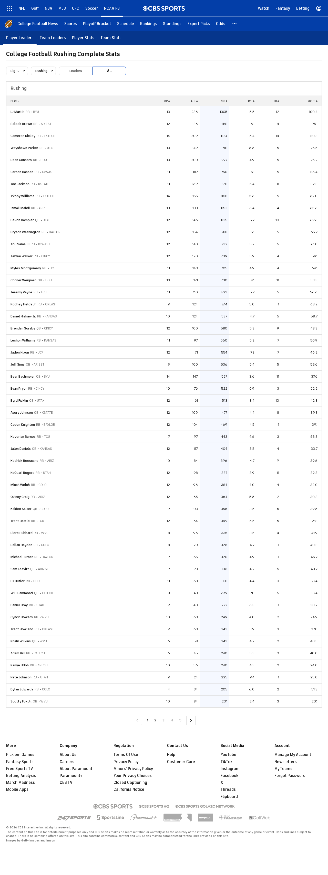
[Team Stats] (111, 38)
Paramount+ (71, 775)
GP (167, 101)
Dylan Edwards (22, 689)
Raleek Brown (21, 124)
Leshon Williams (23, 340)
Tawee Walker (22, 256)
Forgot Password (289, 775)
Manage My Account (292, 754)
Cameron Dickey (23, 136)
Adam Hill (18, 653)
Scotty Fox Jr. (21, 701)
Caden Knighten (23, 424)
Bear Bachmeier (23, 376)
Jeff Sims (18, 364)
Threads (228, 789)
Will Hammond (22, 593)
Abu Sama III (20, 244)
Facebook (229, 775)
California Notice (129, 789)
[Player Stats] (83, 38)
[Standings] (172, 24)
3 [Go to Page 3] (163, 720)
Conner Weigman (23, 280)
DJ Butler (18, 581)
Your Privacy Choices (133, 775)
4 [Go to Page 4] (172, 720)
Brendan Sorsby (23, 328)
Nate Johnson (21, 677)
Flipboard (229, 796)
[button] (234, 24)
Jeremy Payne (21, 292)
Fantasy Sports (20, 761)
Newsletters (285, 761)
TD (276, 101)
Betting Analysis (21, 775)
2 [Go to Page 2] (155, 720)
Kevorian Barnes (23, 436)
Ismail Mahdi (20, 208)
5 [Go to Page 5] (180, 720)
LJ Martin (17, 112)
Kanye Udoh (20, 665)
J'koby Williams (22, 196)
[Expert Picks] (198, 24)
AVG (251, 101)
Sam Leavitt (20, 569)
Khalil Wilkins (21, 641)
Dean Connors (21, 160)
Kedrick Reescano (24, 460)
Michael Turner (22, 557)
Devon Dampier (22, 220)
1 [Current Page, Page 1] (147, 720)
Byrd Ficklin (19, 400)
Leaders (75, 71)
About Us (68, 754)
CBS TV (66, 782)
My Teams (283, 768)
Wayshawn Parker (24, 148)
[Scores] (70, 24)
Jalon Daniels (21, 448)
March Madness (20, 782)
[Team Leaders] (53, 38)
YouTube (228, 754)
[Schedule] (125, 24)
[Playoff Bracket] (97, 24)
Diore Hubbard (22, 533)
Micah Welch (20, 485)
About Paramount (76, 768)
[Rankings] (148, 24)
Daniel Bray (19, 605)
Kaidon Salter (21, 509)
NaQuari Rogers (22, 473)
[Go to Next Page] (191, 720)
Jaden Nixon (20, 352)
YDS (223, 101)
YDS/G (312, 101)
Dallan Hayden (21, 545)
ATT (194, 101)
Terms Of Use (126, 754)
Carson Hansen (22, 172)
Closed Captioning (130, 782)
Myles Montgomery (26, 268)
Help (171, 754)
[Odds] (220, 24)
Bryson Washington (25, 232)
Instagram (230, 768)
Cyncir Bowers (22, 617)
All (109, 71)
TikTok (226, 761)
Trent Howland (22, 629)
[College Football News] (37, 24)
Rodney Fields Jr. (23, 304)
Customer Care (181, 761)
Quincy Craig (20, 497)
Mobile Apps (17, 789)
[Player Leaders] (20, 38)
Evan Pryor (19, 388)
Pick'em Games (20, 754)
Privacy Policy (126, 761)
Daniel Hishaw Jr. (23, 316)
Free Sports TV (19, 768)
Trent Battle (20, 521)
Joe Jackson (20, 184)
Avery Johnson (22, 412)
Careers (67, 761)
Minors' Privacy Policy (133, 768)
